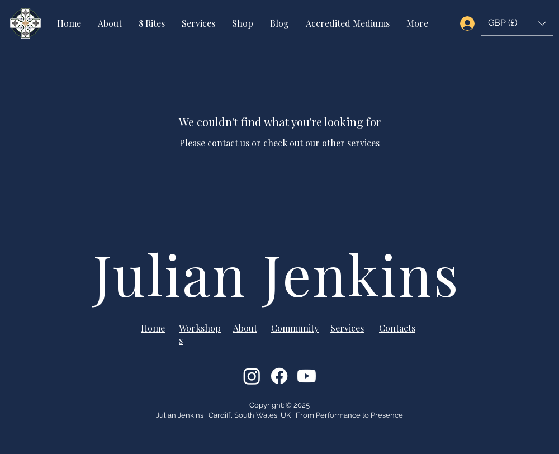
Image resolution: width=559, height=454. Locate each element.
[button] (517, 23)
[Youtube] (307, 376)
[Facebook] (279, 376)
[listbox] (517, 23)
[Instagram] (252, 376)
